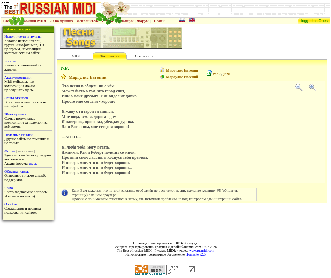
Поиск (159, 21)
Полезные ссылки (18, 135)
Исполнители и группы (22, 36)
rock (216, 74)
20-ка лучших (61, 21)
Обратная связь (16, 171)
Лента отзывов (16, 98)
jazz (226, 74)
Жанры (127, 21)
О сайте (10, 204)
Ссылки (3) (144, 56)
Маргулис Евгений (182, 70)
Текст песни (109, 56)
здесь (33, 163)
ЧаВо (8, 188)
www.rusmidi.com (201, 250)
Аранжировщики (17, 77)
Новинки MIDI (33, 21)
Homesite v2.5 (196, 254)
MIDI (75, 56)
